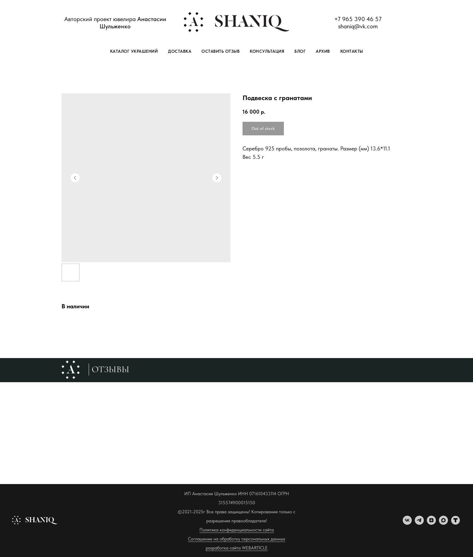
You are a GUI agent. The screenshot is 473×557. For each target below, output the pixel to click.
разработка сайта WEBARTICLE (237, 548)
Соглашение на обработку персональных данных (236, 539)
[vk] (407, 523)
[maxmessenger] (443, 523)
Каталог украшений (134, 51)
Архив (323, 51)
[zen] (431, 523)
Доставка (179, 51)
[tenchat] (455, 523)
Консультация (267, 51)
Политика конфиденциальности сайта (236, 530)
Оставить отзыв (221, 51)
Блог (300, 51)
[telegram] (419, 523)
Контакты (351, 51)
